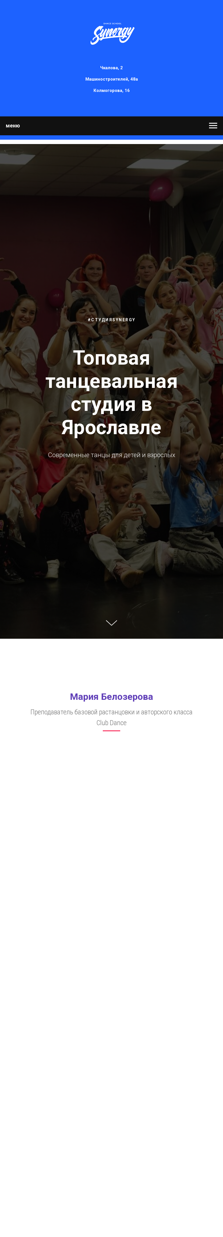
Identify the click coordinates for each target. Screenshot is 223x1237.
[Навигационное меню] (213, 126)
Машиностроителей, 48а (111, 79)
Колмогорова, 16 (111, 90)
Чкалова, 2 (111, 67)
